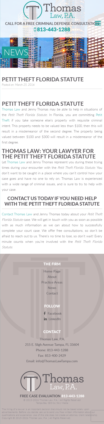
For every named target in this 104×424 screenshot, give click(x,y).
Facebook (51, 313)
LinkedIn (52, 319)
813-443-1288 (52, 29)
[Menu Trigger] (98, 23)
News (52, 287)
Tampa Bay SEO (44, 403)
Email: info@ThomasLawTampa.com (52, 361)
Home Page (52, 271)
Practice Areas (52, 282)
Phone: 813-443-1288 (52, 350)
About (52, 276)
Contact (52, 293)
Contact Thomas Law (17, 214)
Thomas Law (11, 109)
